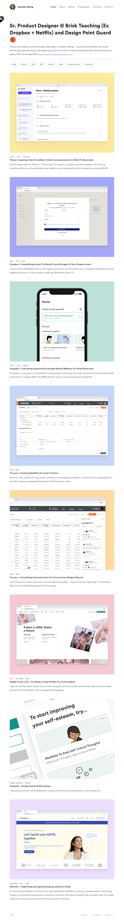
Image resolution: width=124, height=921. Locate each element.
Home (53, 7)
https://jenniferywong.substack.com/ (55, 54)
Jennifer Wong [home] (25, 7)
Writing (71, 7)
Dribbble (109, 915)
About (62, 7)
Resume (109, 7)
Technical (97, 7)
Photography (84, 7)
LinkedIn (84, 915)
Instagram (97, 915)
